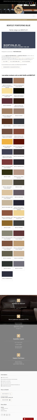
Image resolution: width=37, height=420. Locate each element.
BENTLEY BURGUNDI (7, 105)
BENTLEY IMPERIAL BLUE (19, 166)
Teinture (5, 61)
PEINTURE (26, 61)
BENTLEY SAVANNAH (7, 258)
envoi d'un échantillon (15, 56)
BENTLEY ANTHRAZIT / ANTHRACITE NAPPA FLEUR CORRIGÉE (7, 86)
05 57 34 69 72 (6, 394)
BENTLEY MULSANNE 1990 (7, 207)
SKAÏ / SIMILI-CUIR (22, 58)
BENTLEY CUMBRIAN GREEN (18, 125)
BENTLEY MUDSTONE (19, 197)
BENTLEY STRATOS (18, 268)
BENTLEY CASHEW (18, 115)
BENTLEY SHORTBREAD (18, 258)
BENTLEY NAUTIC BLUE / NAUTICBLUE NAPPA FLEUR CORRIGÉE (19, 208)
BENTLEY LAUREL (7, 176)
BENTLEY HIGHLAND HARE (19, 156)
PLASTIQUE (32, 58)
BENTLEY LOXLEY (19, 186)
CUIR (18, 58)
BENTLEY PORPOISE (19, 227)
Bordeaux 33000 (23, 306)
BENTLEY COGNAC (7, 125)
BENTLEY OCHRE (7, 227)
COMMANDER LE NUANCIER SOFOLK (11, 67)
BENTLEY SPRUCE (7, 268)
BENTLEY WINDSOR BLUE (7, 278)
